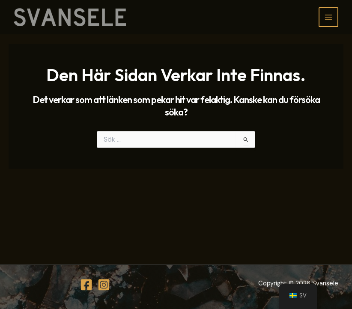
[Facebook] (86, 285)
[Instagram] (104, 285)
